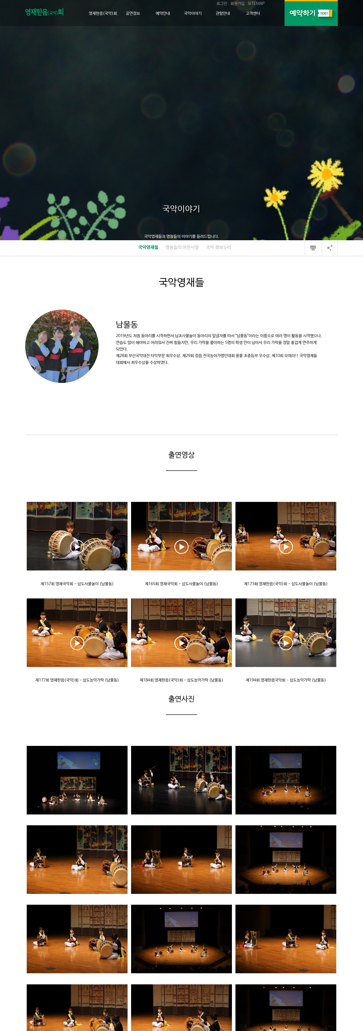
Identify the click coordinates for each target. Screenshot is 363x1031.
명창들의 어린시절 (182, 247)
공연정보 (133, 13)
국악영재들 (148, 247)
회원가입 (237, 3)
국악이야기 (193, 13)
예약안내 (163, 13)
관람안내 (223, 13)
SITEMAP (256, 3)
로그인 (222, 3)
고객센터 (253, 13)
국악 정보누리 (218, 247)
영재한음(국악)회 (103, 13)
